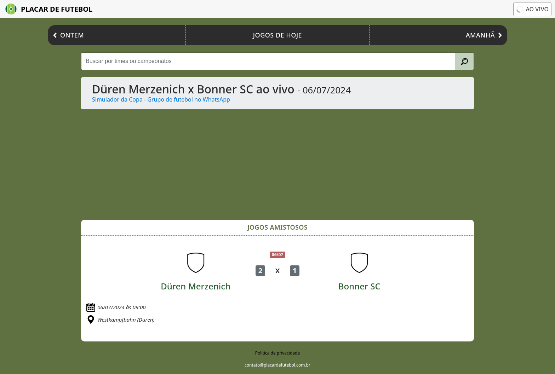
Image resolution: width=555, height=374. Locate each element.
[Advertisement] (293, 164)
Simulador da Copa (117, 99)
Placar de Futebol (48, 9)
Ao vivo (532, 9)
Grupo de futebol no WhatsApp (188, 99)
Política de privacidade (277, 353)
